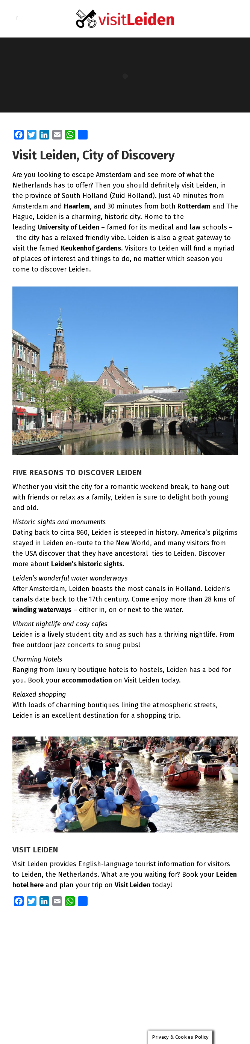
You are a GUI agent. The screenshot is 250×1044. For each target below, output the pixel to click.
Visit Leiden (132, 885)
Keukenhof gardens (91, 248)
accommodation (86, 680)
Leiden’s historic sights (87, 564)
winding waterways (41, 610)
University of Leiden (68, 227)
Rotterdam (194, 206)
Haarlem (77, 206)
